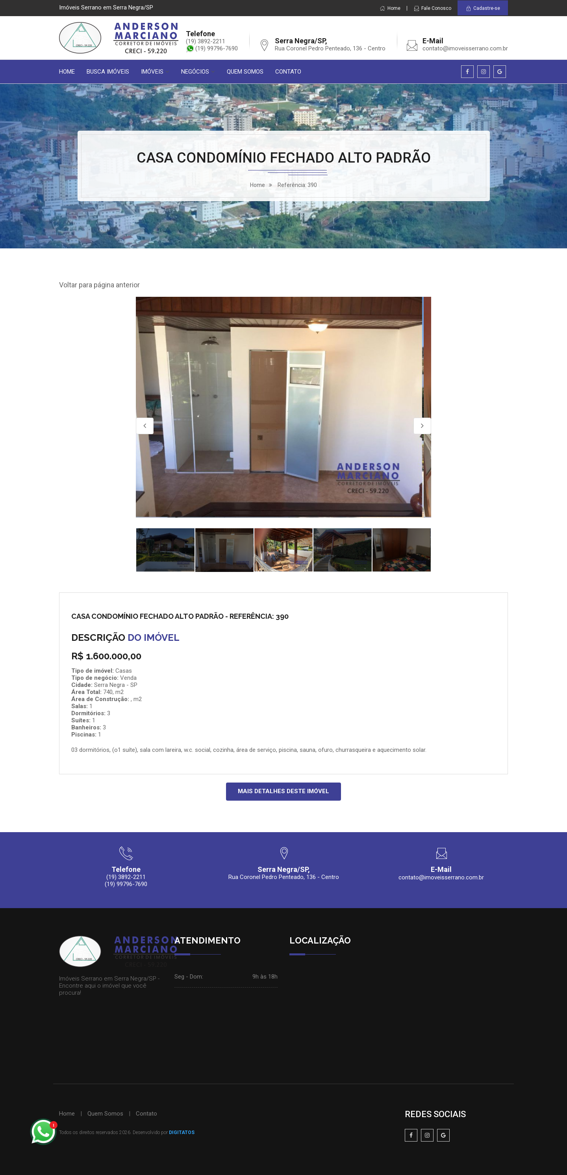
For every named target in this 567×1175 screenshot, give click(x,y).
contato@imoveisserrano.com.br (465, 48)
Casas (123, 670)
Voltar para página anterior (99, 285)
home (257, 185)
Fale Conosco (432, 8)
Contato (146, 1113)
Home (390, 8)
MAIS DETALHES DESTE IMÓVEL (283, 791)
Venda (128, 677)
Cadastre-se (482, 8)
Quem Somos (105, 1113)
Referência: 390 (297, 185)
